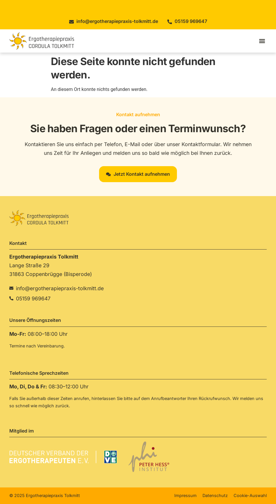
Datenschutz (215, 495)
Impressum (185, 495)
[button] (262, 41)
